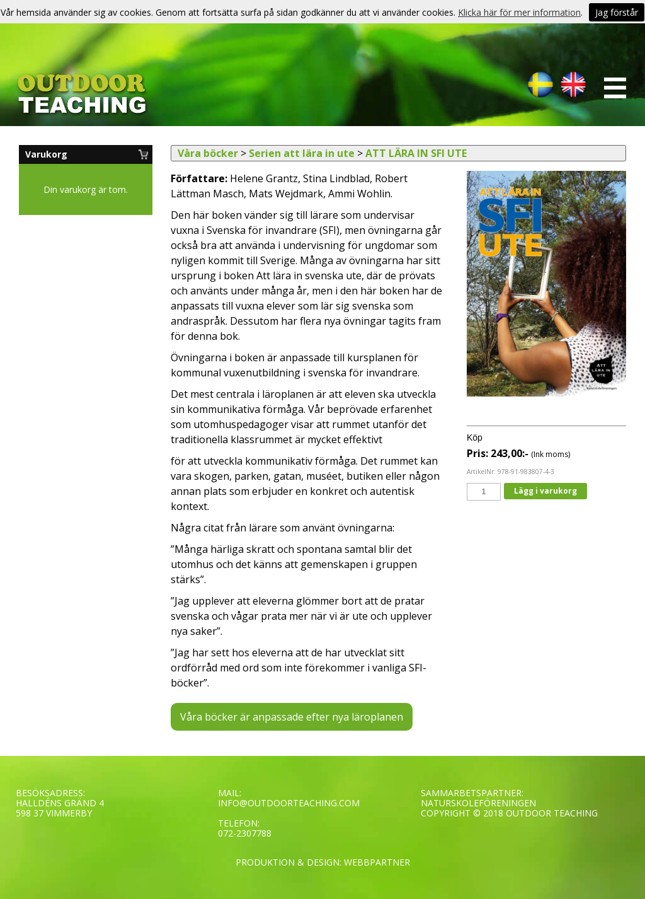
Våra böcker (208, 153)
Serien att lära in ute (302, 153)
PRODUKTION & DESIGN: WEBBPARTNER (323, 862)
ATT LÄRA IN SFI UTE (416, 153)
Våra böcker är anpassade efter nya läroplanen (291, 717)
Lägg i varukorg (545, 490)
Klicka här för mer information (519, 12)
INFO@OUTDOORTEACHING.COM (289, 803)
